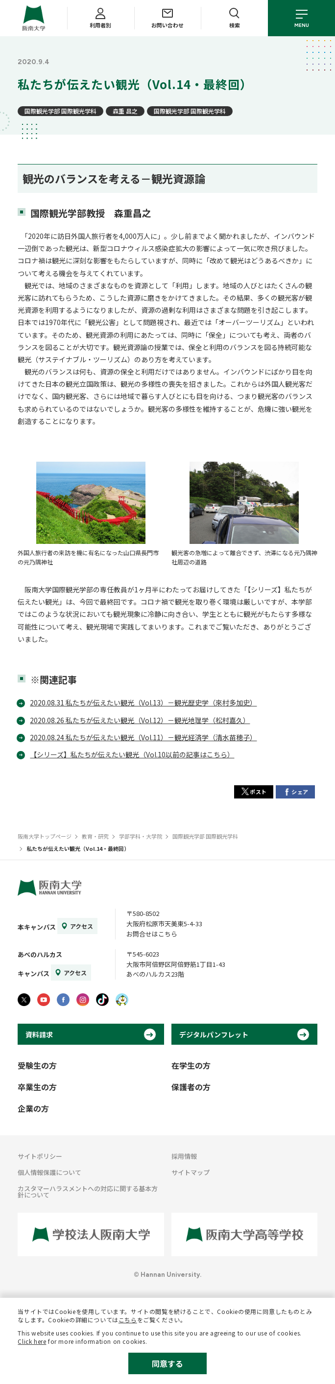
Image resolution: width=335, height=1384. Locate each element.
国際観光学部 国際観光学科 (60, 111)
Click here (32, 1341)
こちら (128, 1319)
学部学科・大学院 (140, 836)
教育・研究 (95, 836)
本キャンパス (37, 927)
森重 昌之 (125, 111)
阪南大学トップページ (45, 836)
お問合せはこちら (151, 933)
